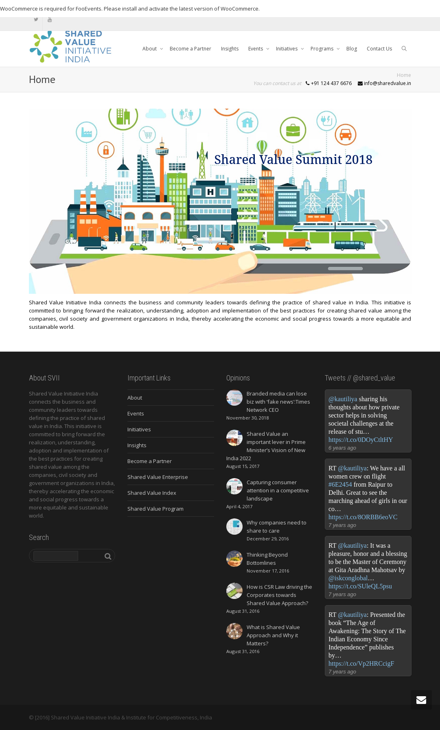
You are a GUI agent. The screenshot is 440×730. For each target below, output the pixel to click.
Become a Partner (190, 48)
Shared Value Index (151, 492)
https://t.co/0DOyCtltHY (360, 439)
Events (256, 48)
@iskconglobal (348, 578)
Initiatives (287, 48)
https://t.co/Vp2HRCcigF (361, 663)
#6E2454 (340, 484)
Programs (323, 48)
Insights (230, 48)
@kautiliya (342, 399)
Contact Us (379, 48)
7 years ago (342, 525)
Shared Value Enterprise (157, 477)
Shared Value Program (155, 508)
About (150, 48)
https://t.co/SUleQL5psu (360, 586)
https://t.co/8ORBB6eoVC (362, 517)
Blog (351, 48)
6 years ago (342, 448)
